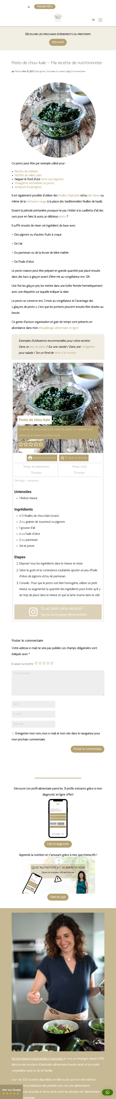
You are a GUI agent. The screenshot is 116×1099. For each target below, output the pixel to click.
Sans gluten (40, 71)
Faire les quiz (58, 897)
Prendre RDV (44, 6)
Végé (68, 71)
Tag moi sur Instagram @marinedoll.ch (64, 614)
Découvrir (58, 42)
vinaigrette (88, 346)
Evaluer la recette (74, 457)
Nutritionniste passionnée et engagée (37, 1058)
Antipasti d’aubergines (28, 187)
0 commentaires (78, 71)
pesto (62, 216)
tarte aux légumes (52, 179)
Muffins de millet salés (28, 175)
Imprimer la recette (42, 457)
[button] (21, 444)
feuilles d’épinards (69, 195)
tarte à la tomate (65, 352)
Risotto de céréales (26, 171)
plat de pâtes (37, 346)
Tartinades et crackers (55, 71)
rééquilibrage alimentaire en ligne (58, 328)
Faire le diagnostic (58, 844)
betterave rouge (36, 201)
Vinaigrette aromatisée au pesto (34, 183)
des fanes (94, 195)
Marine (18, 71)
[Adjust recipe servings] (27, 480)
